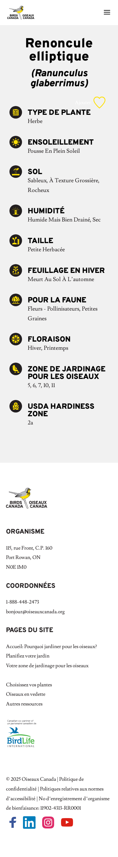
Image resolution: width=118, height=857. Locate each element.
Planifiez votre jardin (27, 656)
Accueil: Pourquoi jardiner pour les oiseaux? (51, 646)
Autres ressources (24, 704)
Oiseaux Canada (39, 779)
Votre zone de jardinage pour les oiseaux (47, 666)
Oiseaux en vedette (25, 694)
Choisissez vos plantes (29, 685)
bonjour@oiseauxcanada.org (35, 612)
